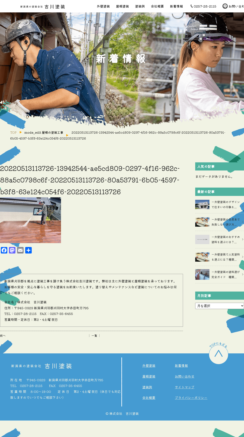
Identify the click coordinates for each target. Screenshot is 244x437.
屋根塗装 (122, 6)
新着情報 (176, 6)
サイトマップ (184, 387)
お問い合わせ (184, 376)
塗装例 (140, 6)
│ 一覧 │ (94, 335)
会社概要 (157, 6)
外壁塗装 (103, 6)
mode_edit (43, 132)
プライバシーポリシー (191, 397)
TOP (13, 132)
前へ (3, 335)
